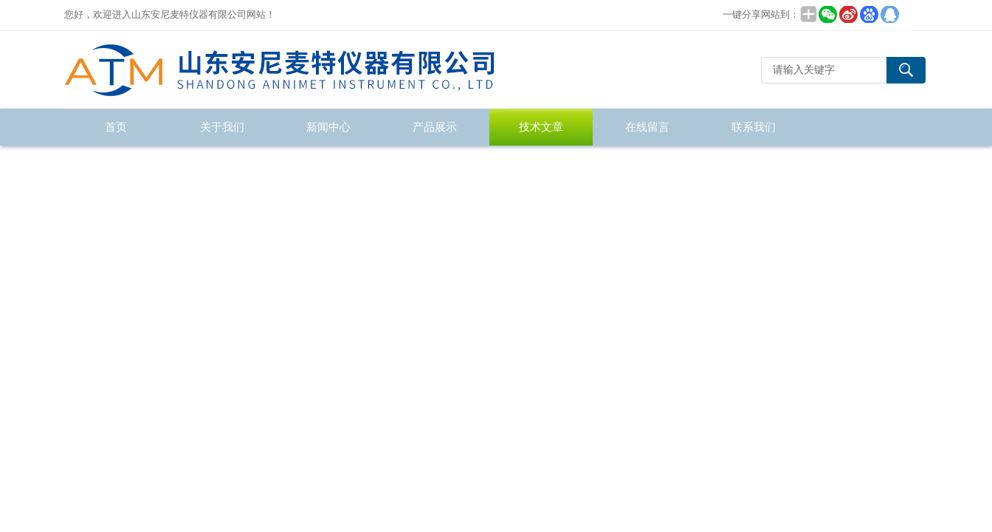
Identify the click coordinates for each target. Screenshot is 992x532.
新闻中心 (328, 126)
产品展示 (435, 126)
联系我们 (753, 126)
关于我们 (222, 126)
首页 (116, 126)
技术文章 (541, 126)
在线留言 (647, 126)
